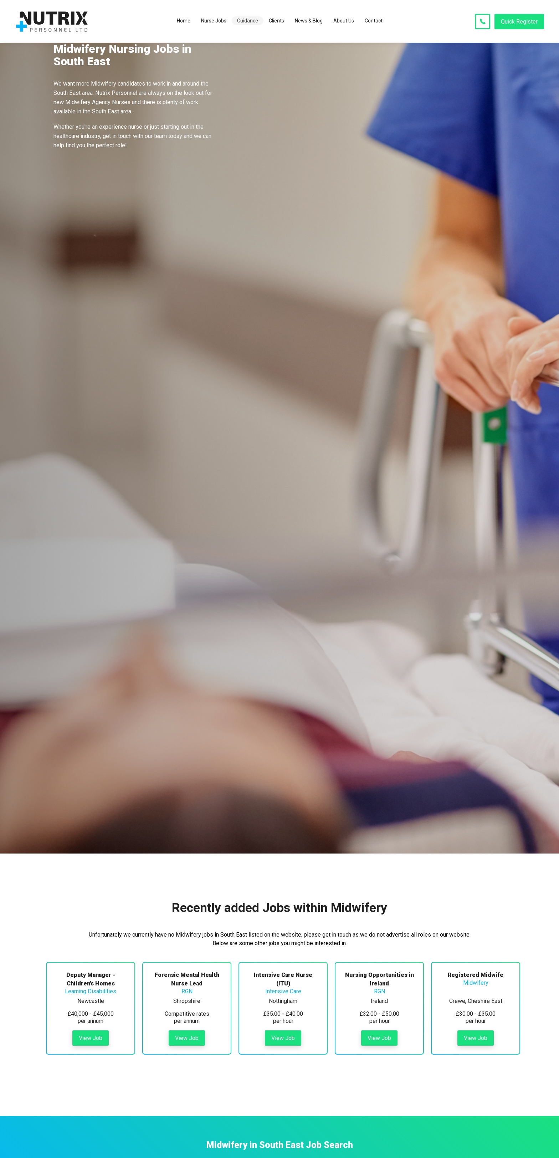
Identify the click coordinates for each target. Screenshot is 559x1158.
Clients (276, 21)
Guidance (247, 21)
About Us (343, 21)
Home (183, 21)
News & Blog (309, 21)
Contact (374, 21)
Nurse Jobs (213, 21)
